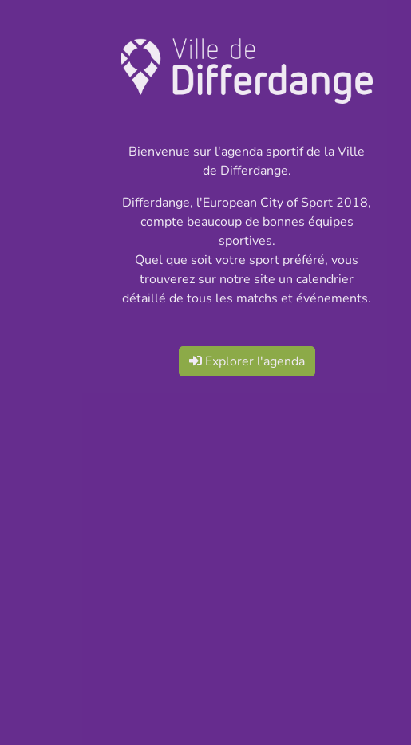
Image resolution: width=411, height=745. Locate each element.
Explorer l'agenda (247, 361)
